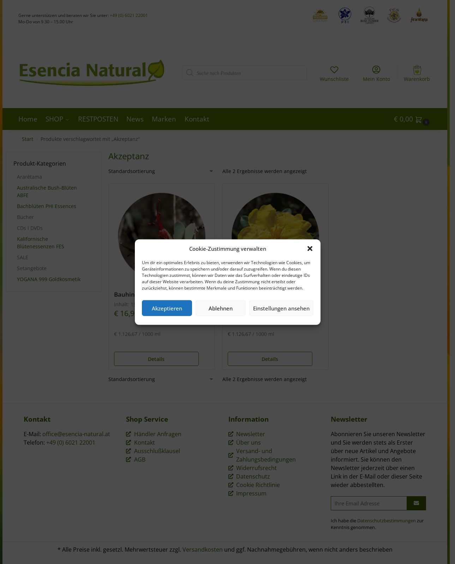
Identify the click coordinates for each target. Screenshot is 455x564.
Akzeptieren (167, 307)
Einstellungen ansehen (281, 307)
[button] (309, 248)
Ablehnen (221, 307)
